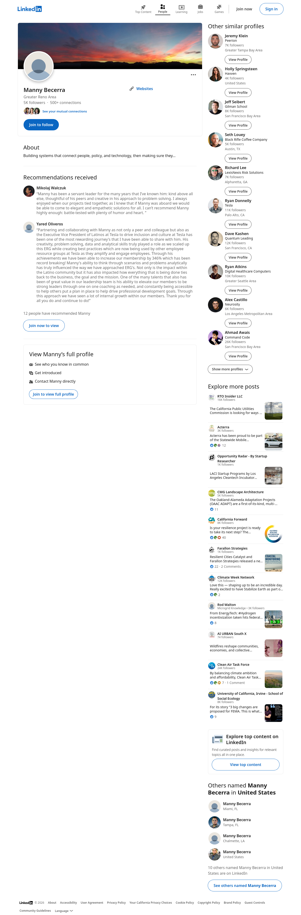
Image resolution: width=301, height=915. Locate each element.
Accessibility (68, 903)
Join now (244, 9)
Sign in (271, 9)
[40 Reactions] (218, 537)
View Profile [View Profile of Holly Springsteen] (238, 92)
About (52, 903)
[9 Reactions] (213, 716)
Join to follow (41, 124)
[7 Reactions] (217, 682)
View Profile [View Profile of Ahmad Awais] (238, 356)
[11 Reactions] (214, 509)
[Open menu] (193, 74)
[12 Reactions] (218, 445)
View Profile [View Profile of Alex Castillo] (238, 323)
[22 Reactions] (214, 566)
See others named (245, 885)
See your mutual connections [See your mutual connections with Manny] (64, 111)
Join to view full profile (53, 394)
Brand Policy (232, 903)
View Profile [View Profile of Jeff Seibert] (238, 125)
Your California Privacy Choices (151, 903)
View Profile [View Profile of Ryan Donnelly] (238, 224)
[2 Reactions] (215, 594)
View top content (245, 764)
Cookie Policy (185, 903)
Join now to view (44, 325)
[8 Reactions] (213, 622)
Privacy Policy (116, 903)
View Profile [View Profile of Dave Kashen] (238, 257)
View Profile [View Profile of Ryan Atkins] (238, 290)
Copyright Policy (209, 903)
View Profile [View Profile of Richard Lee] (238, 191)
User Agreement (92, 903)
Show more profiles (230, 369)
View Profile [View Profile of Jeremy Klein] (238, 59)
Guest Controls (255, 903)
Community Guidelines (35, 911)
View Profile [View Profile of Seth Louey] (238, 158)
